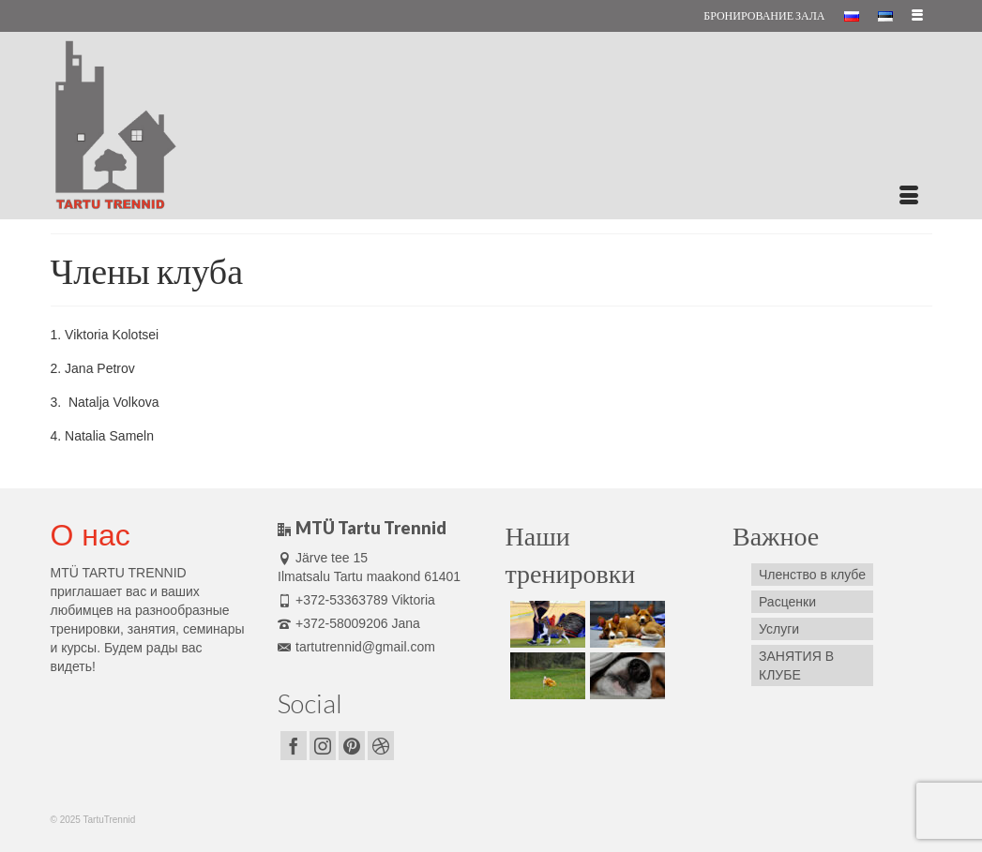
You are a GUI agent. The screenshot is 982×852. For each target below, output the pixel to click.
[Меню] (908, 195)
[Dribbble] (381, 745)
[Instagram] (323, 745)
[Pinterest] (352, 745)
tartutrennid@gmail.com (356, 646)
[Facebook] (293, 745)
